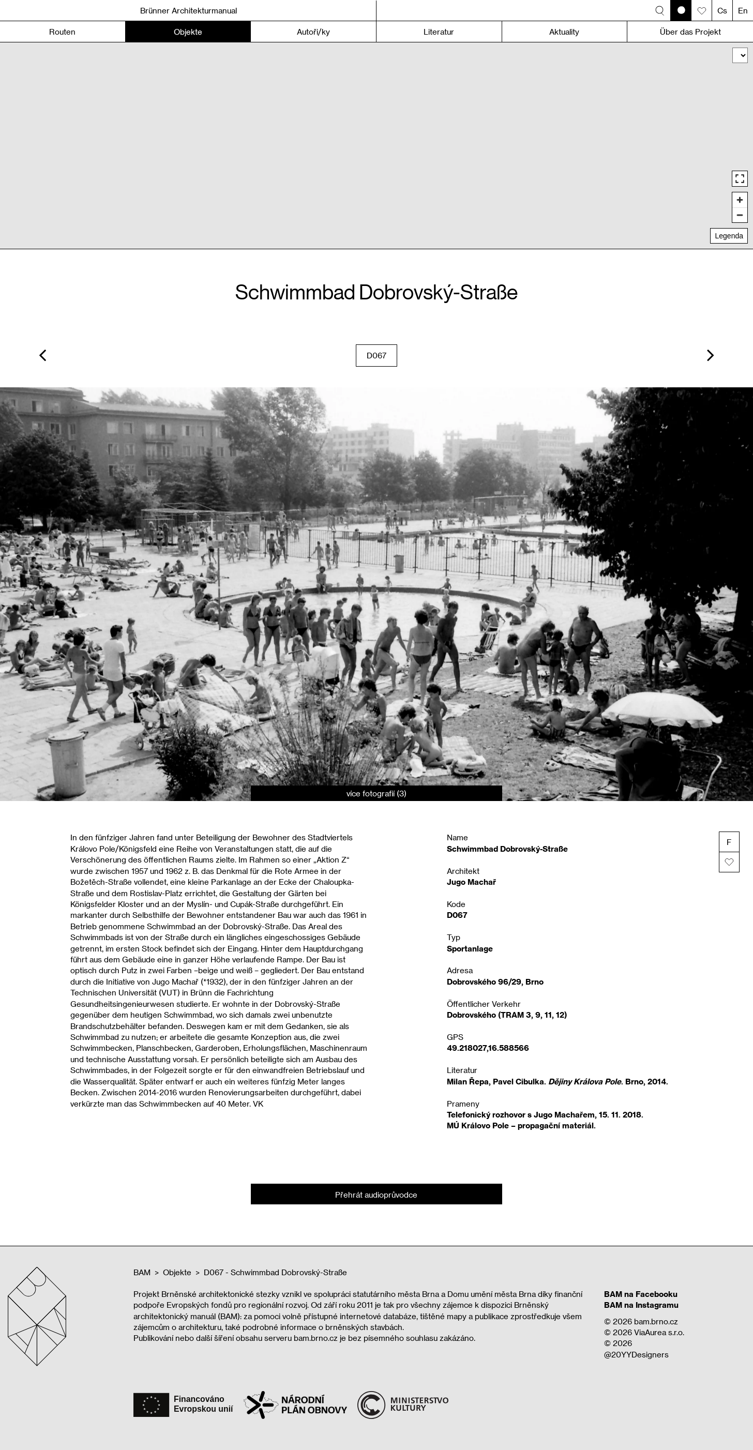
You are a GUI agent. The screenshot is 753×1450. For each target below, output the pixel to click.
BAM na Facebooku (640, 1293)
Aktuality (564, 31)
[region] (376, 145)
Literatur (439, 31)
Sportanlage (470, 948)
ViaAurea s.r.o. (659, 1332)
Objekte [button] (188, 31)
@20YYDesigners (636, 1354)
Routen (62, 31)
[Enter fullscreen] (739, 178)
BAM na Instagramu (641, 1304)
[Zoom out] (739, 214)
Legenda (729, 236)
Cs (722, 10)
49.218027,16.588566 (488, 1047)
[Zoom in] (739, 199)
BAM (141, 1272)
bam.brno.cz (656, 1321)
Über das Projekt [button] (690, 31)
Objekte (177, 1272)
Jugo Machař (471, 881)
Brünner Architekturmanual (188, 10)
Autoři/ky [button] (313, 31)
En (743, 10)
